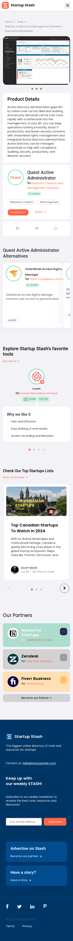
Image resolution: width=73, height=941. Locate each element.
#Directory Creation (21, 202)
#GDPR (12, 320)
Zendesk (29, 656)
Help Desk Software (39, 661)
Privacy (27, 926)
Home (10, 21)
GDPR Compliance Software (49, 279)
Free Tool (43, 399)
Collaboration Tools (39, 640)
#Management (49, 202)
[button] (32, 89)
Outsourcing (34, 684)
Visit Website (18, 212)
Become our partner (26, 856)
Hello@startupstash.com (39, 763)
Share (41, 212)
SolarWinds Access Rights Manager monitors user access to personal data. (32, 297)
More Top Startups (15, 477)
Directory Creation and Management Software (33, 26)
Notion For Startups (31, 633)
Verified (34, 193)
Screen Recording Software (38, 393)
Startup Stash (23, 5)
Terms (10, 926)
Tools (20, 21)
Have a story (21, 880)
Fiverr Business (36, 678)
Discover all (11, 361)
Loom (36, 389)
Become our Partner (36, 698)
